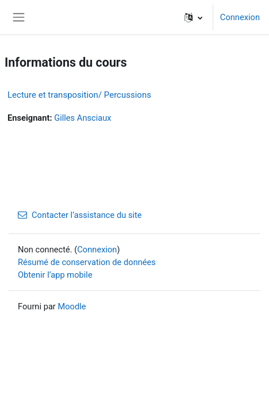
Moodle (71, 306)
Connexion (240, 17)
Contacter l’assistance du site (80, 215)
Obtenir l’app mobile (55, 275)
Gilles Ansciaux (82, 118)
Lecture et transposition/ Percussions (79, 95)
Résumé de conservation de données (87, 262)
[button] (193, 17)
